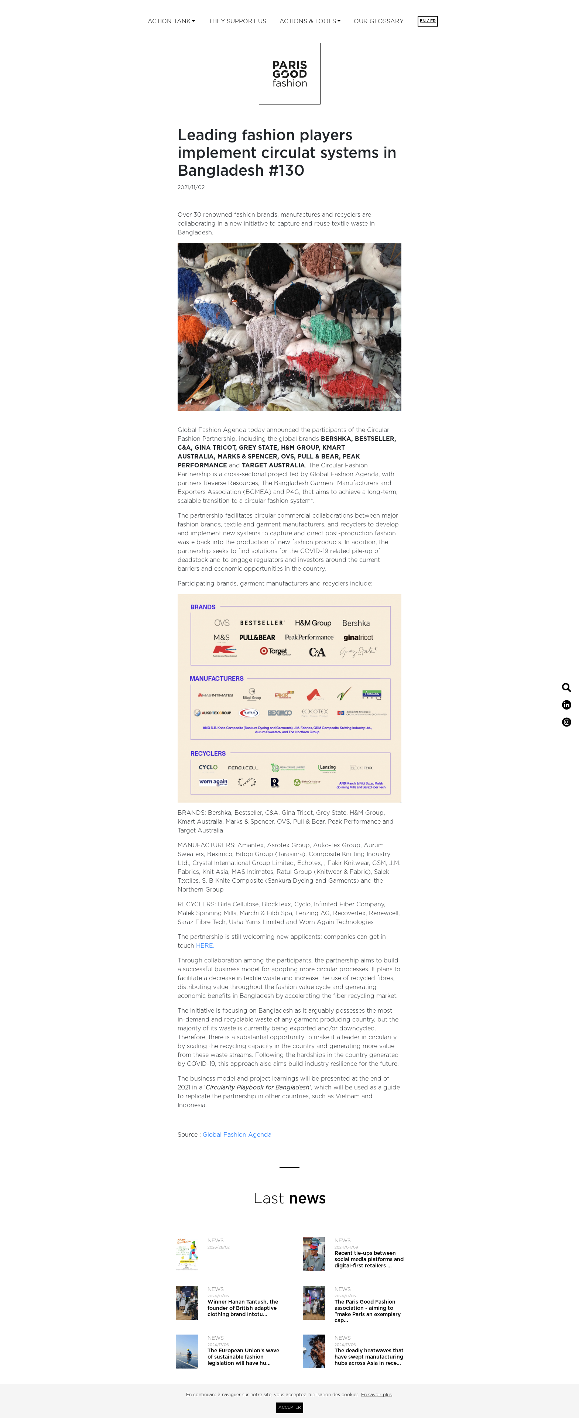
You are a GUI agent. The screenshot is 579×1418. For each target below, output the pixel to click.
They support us (237, 21)
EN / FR (428, 21)
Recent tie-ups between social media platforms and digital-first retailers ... (369, 1259)
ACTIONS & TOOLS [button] (308, 21)
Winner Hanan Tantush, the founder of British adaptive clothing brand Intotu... (243, 1308)
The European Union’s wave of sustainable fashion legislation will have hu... (243, 1357)
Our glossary (379, 21)
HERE (204, 946)
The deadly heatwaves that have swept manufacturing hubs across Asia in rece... (369, 1357)
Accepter (289, 1407)
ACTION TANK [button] (169, 21)
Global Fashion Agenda (237, 1135)
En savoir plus (376, 1395)
